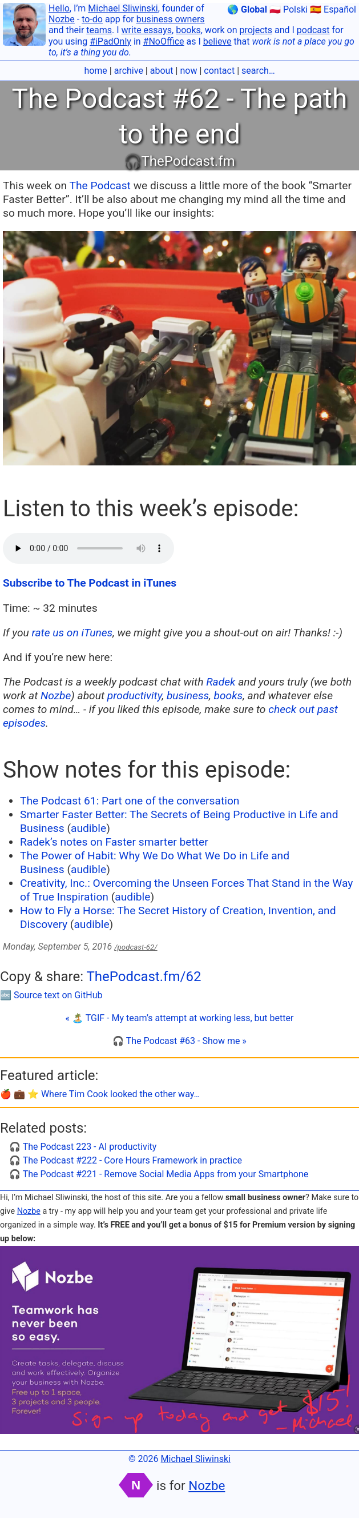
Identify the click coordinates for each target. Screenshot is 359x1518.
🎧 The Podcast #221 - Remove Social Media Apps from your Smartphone (158, 1174)
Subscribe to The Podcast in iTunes (89, 582)
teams (99, 30)
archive (128, 70)
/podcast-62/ (135, 947)
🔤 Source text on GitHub (51, 995)
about (162, 70)
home (95, 70)
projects (255, 30)
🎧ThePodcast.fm (179, 161)
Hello (59, 8)
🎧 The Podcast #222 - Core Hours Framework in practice (125, 1160)
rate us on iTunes (72, 632)
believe (217, 41)
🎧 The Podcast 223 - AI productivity (82, 1146)
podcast (313, 30)
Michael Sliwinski (123, 8)
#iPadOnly (110, 41)
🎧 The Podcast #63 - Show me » (179, 1040)
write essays (147, 30)
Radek (220, 681)
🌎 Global (247, 9)
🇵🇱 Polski (288, 9)
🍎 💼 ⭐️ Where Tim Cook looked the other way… (100, 1094)
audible (88, 828)
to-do (92, 19)
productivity (134, 695)
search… (258, 70)
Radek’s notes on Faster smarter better (114, 841)
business (188, 695)
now (188, 70)
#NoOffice (163, 41)
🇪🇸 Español (333, 9)
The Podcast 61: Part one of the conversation (129, 800)
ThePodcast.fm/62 (143, 977)
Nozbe (62, 19)
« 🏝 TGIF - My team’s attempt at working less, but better (180, 1018)
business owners (170, 19)
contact (219, 70)
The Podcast (100, 185)
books (188, 30)
